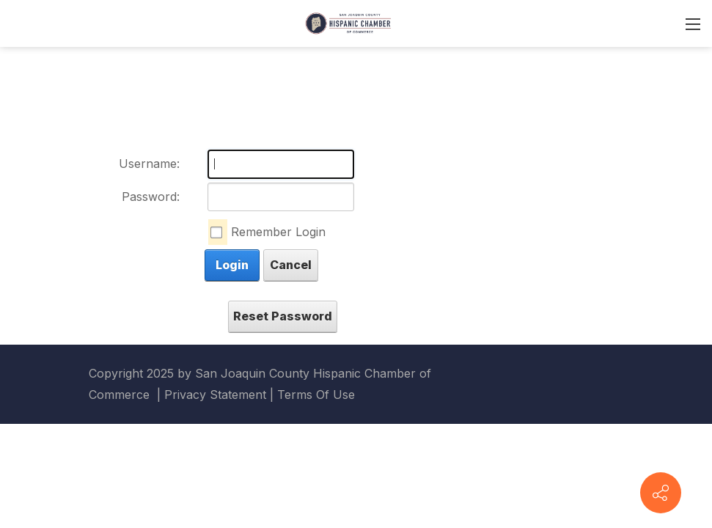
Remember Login (278, 231)
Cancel (291, 264)
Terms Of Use (316, 394)
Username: (149, 163)
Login (232, 264)
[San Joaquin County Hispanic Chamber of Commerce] (348, 22)
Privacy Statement (215, 394)
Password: (151, 196)
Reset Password (282, 316)
